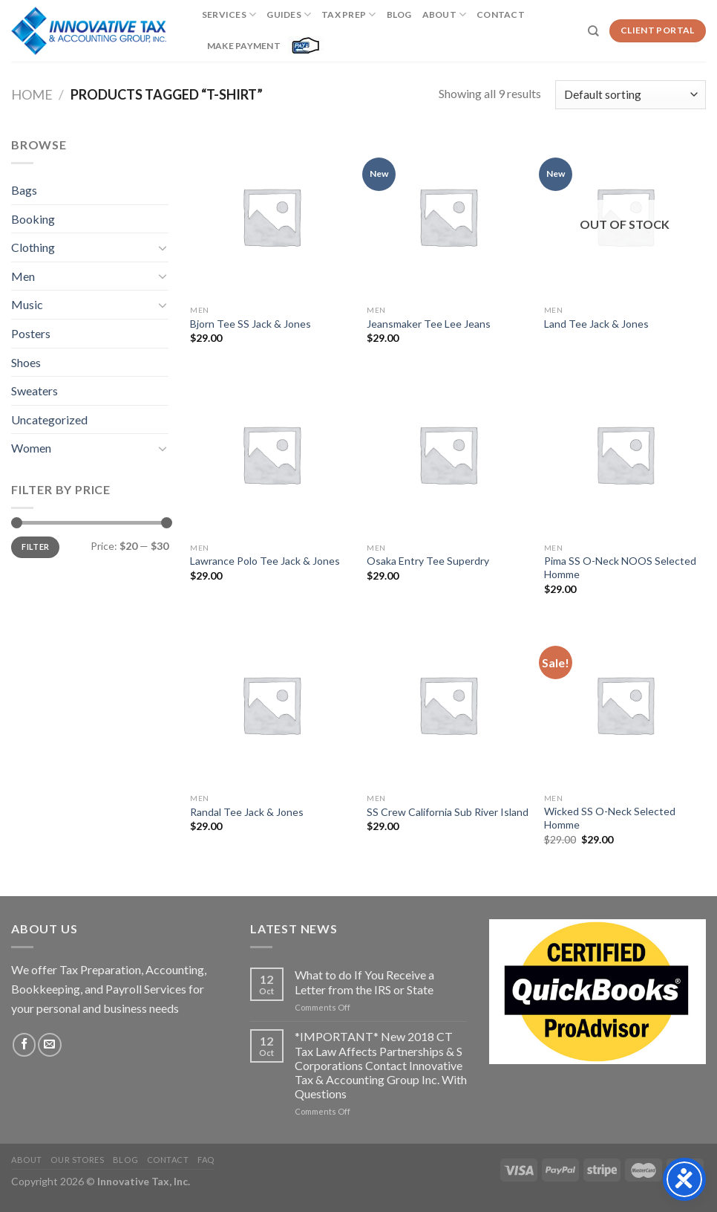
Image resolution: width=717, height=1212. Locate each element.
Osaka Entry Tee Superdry (428, 560)
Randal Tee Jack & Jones (247, 812)
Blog (399, 14)
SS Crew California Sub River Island (447, 812)
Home (32, 94)
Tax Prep (348, 14)
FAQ (206, 1159)
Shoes (26, 362)
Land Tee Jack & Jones (596, 323)
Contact (501, 14)
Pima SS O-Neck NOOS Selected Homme (620, 567)
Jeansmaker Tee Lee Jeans (429, 323)
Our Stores (77, 1159)
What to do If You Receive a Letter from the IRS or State (364, 982)
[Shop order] (630, 94)
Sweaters (34, 390)
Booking (33, 219)
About (444, 14)
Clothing (33, 247)
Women (31, 448)
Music (27, 304)
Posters (30, 333)
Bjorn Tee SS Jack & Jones (250, 323)
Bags (24, 190)
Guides (288, 14)
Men (23, 276)
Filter (35, 546)
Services (229, 14)
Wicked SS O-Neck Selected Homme (609, 818)
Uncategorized (49, 419)
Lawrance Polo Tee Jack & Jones (265, 560)
